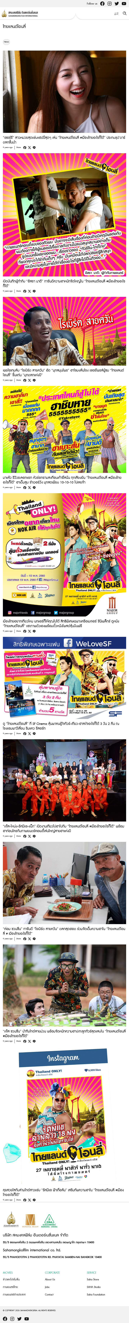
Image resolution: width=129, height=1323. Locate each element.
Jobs (47, 1287)
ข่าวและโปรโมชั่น (11, 1279)
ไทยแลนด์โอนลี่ (14, 27)
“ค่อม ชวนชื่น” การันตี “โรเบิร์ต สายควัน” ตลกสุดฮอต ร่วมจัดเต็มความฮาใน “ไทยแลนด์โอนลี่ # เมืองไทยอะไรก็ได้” (64, 931)
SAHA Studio (94, 1287)
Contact (49, 1295)
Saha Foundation (96, 1295)
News (6, 42)
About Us (50, 1279)
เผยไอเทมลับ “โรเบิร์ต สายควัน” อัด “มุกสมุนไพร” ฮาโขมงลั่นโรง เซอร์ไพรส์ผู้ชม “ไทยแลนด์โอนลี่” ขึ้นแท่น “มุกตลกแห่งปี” (63, 373)
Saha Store (93, 1279)
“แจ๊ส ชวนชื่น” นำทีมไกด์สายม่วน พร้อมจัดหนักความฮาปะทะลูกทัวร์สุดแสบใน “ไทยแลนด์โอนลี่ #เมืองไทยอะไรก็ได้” (64, 1034)
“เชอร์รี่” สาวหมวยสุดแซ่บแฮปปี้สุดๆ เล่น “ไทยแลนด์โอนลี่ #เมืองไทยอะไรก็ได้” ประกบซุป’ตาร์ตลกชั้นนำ (64, 140)
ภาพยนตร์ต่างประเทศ (14, 1295)
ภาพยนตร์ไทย (10, 1287)
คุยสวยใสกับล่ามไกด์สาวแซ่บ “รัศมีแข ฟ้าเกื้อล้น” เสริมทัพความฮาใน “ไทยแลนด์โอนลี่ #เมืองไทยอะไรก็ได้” (63, 1193)
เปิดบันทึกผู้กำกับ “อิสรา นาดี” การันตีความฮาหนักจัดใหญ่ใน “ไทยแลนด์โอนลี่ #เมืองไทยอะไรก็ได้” (64, 284)
